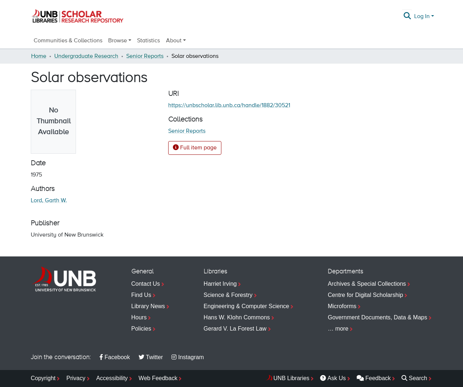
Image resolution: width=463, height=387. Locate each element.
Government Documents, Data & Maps (377, 317)
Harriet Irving (220, 284)
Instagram (187, 357)
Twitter (151, 357)
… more (338, 329)
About (174, 41)
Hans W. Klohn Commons (237, 317)
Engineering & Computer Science (246, 306)
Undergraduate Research (86, 56)
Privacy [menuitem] (75, 378)
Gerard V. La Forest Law (235, 329)
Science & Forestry (228, 295)
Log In (422, 17)
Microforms (342, 306)
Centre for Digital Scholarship (365, 295)
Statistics (148, 41)
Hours (139, 317)
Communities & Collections (68, 41)
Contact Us (145, 284)
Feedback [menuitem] (374, 378)
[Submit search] (407, 16)
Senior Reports (144, 56)
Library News (148, 306)
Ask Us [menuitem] (333, 378)
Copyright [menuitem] (43, 378)
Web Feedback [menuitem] (158, 378)
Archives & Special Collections (367, 284)
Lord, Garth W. (49, 201)
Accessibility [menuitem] (112, 378)
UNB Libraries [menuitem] (291, 378)
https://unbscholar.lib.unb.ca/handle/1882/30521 (229, 106)
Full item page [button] (195, 147)
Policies (141, 329)
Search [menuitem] (414, 378)
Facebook (114, 357)
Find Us (141, 295)
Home (38, 56)
